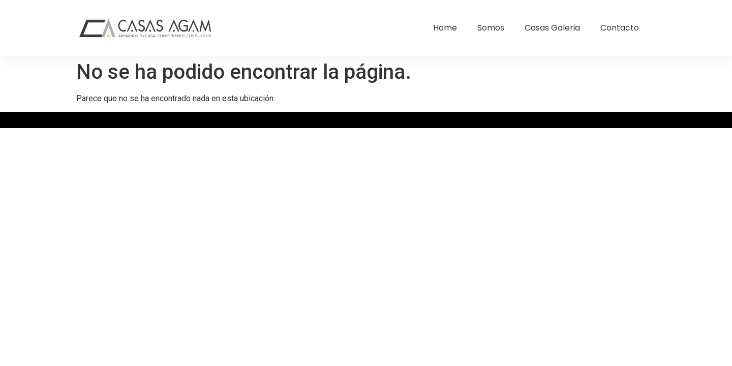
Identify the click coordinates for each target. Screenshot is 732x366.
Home (445, 28)
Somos (490, 28)
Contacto (619, 28)
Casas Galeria (552, 28)
